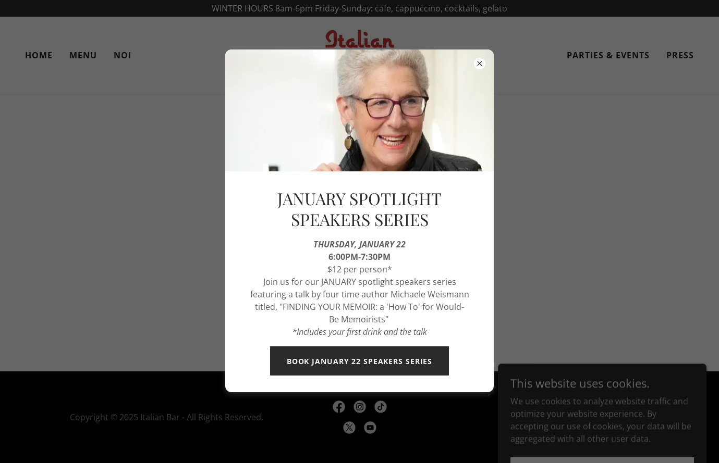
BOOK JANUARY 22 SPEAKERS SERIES (359, 361)
